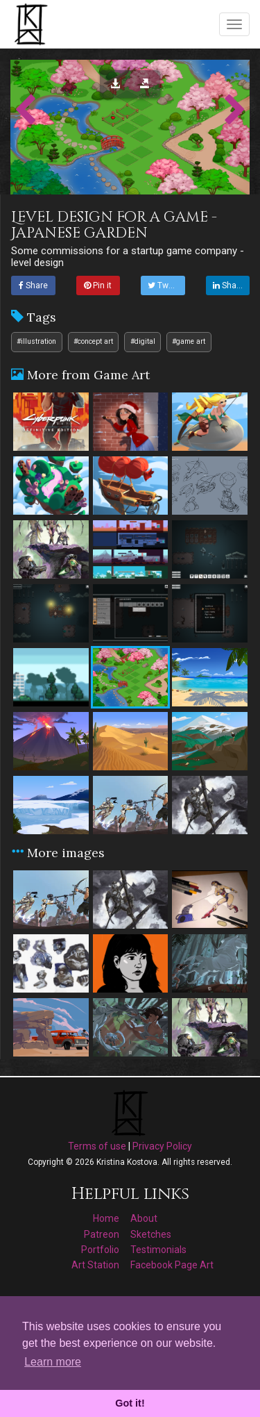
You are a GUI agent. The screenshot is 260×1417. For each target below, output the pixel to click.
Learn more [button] (52, 1362)
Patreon (101, 1234)
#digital (142, 341)
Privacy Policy (162, 1146)
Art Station (95, 1264)
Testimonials (158, 1249)
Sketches (150, 1234)
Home (106, 1218)
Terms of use (97, 1146)
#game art (188, 341)
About (143, 1218)
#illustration (36, 341)
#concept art (93, 341)
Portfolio (100, 1249)
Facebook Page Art (172, 1264)
